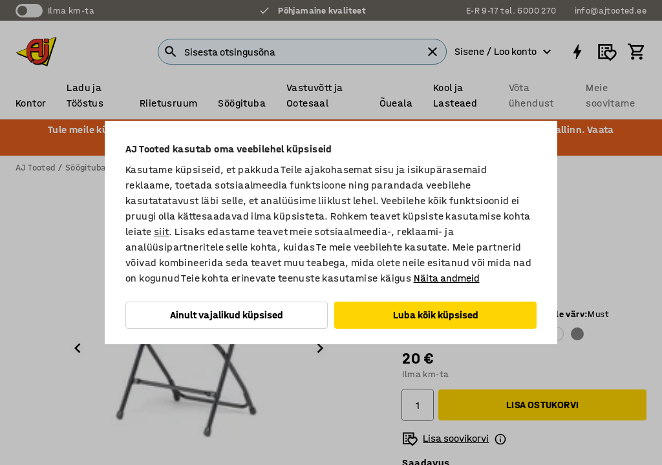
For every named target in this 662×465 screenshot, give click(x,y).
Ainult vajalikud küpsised (226, 315)
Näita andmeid (447, 278)
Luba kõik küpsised (435, 315)
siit (161, 231)
